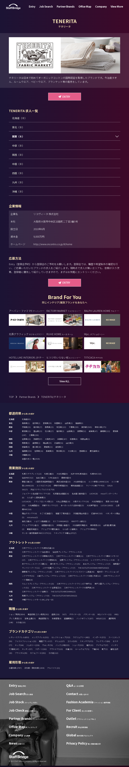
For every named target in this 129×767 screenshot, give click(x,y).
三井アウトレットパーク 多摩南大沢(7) (37, 556)
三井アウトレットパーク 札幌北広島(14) (38, 548)
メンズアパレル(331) (40, 637)
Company (99, 8)
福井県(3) (60, 431)
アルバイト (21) (53, 668)
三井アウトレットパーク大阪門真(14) (79, 587)
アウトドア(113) (56, 649)
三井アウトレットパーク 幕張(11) (69, 556)
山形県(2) (69, 423)
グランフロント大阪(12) (43, 501)
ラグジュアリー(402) (81, 637)
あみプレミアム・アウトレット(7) (96, 564)
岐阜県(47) (93, 431)
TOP (11, 396)
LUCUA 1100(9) (107, 505)
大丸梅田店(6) (33, 505)
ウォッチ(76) (47, 645)
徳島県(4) (26, 447)
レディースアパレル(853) (19, 637)
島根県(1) (36, 443)
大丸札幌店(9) (62, 473)
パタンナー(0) (89, 614)
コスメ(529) (72, 641)
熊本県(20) (60, 451)
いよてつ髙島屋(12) (42, 521)
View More (114, 8)
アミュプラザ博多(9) (88, 529)
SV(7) (64, 614)
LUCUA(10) (26, 501)
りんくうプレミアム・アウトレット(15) (38, 583)
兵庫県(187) (62, 439)
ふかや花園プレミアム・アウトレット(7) (58, 567)
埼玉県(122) (61, 427)
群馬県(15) (49, 427)
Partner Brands (66, 8)
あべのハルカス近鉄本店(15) (72, 505)
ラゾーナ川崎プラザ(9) (95, 485)
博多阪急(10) (95, 525)
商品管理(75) (44, 618)
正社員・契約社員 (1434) (34, 668)
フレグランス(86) (103, 641)
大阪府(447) (50, 439)
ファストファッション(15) (25, 641)
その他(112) (53, 653)
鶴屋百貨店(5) (32, 529)
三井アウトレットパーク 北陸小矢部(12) (84, 575)
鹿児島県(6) (94, 451)
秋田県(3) (58, 423)
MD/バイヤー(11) (104, 614)
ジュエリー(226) (33, 645)
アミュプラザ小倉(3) (30, 525)
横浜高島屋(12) (77, 485)
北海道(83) (26, 419)
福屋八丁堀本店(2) (63, 513)
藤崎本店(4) (66, 477)
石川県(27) (49, 431)
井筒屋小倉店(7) (63, 525)
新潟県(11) (26, 431)
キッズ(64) (19, 645)
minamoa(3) (32, 517)
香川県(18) (36, 447)
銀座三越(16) (27, 481)
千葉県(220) (74, 427)
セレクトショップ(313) (60, 637)
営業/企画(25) (30, 618)
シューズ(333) (78, 645)
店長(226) (56, 614)
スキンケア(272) (86, 641)
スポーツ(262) (41, 649)
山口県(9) (70, 443)
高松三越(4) (26, 521)
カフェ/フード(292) (38, 653)
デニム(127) (60, 641)
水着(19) (69, 649)
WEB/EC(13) (101, 618)
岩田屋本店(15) (47, 525)
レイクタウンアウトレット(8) (103, 560)
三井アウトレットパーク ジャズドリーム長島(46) (74, 571)
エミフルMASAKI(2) (61, 521)
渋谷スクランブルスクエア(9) (42, 489)
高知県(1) (59, 447)
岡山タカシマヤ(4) (29, 513)
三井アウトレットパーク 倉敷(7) (35, 591)
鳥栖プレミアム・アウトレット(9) (35, 595)
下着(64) (95, 649)
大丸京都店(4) (97, 501)
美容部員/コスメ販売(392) (38, 614)
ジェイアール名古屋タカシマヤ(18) (36, 493)
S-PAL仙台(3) (53, 477)
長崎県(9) (50, 451)
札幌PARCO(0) (95, 473)
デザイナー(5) (75, 614)
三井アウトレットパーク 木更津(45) (42, 560)
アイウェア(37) (102, 645)
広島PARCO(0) (97, 513)
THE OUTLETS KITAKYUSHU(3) (64, 595)
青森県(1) (26, 423)
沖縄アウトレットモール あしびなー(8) (37, 599)
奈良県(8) (74, 439)
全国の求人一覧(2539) (31, 458)
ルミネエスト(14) (44, 485)
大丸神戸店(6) (92, 505)
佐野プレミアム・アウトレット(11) (74, 560)
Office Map (84, 8)
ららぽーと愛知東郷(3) (36, 497)
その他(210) (21, 622)
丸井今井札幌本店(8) (79, 473)
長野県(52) (81, 431)
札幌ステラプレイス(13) (31, 473)
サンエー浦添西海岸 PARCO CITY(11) (36, 533)
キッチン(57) (27, 649)
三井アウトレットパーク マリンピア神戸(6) (74, 583)
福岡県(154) (27, 451)
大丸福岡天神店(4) (79, 525)
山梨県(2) (71, 431)
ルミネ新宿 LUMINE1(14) (99, 481)
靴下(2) (105, 649)
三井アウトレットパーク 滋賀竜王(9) (46, 587)
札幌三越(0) (49, 473)
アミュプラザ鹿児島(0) (50, 529)
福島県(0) (79, 423)
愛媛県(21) (48, 447)
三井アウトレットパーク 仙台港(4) (36, 552)
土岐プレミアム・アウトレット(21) (51, 575)
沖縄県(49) (26, 455)
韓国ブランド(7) (45, 641)
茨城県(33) (26, 427)
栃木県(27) (37, 427)
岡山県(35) (47, 443)
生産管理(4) (56, 618)
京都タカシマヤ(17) (50, 505)
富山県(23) (37, 431)
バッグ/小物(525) (62, 645)
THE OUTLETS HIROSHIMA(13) (63, 591)
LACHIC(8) (93, 493)
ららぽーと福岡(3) (69, 529)
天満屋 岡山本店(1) (81, 513)
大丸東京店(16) (79, 481)
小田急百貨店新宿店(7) (44, 481)
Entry (35, 8)
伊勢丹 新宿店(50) (61, 485)
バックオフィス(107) (84, 618)
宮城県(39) (47, 423)
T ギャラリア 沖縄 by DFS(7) (65, 533)
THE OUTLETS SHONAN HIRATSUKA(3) (93, 567)
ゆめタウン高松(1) (78, 521)
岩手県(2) (36, 423)
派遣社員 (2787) (15, 668)
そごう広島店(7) (46, 513)
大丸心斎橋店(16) (63, 501)
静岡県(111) (105, 431)
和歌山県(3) (85, 439)
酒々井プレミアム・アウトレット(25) (65, 564)
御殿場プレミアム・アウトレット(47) (37, 571)
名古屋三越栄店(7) (79, 493)
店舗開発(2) (69, 618)
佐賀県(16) (38, 451)
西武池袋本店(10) (64, 481)
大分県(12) (72, 451)
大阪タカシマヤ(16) (81, 501)
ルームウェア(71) (82, 649)
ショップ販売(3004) (17, 614)
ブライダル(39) (21, 653)
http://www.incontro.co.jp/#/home (52, 244)
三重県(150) (34, 435)
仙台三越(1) (41, 477)
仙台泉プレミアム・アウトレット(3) (67, 552)
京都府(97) (37, 439)
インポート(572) (99, 637)
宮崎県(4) (83, 451)
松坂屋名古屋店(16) (61, 493)
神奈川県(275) (100, 427)
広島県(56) (58, 443)
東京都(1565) (86, 427)
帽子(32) (89, 645)
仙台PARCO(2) (27, 477)
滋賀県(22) (26, 439)
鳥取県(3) (26, 443)
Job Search (48, 8)
